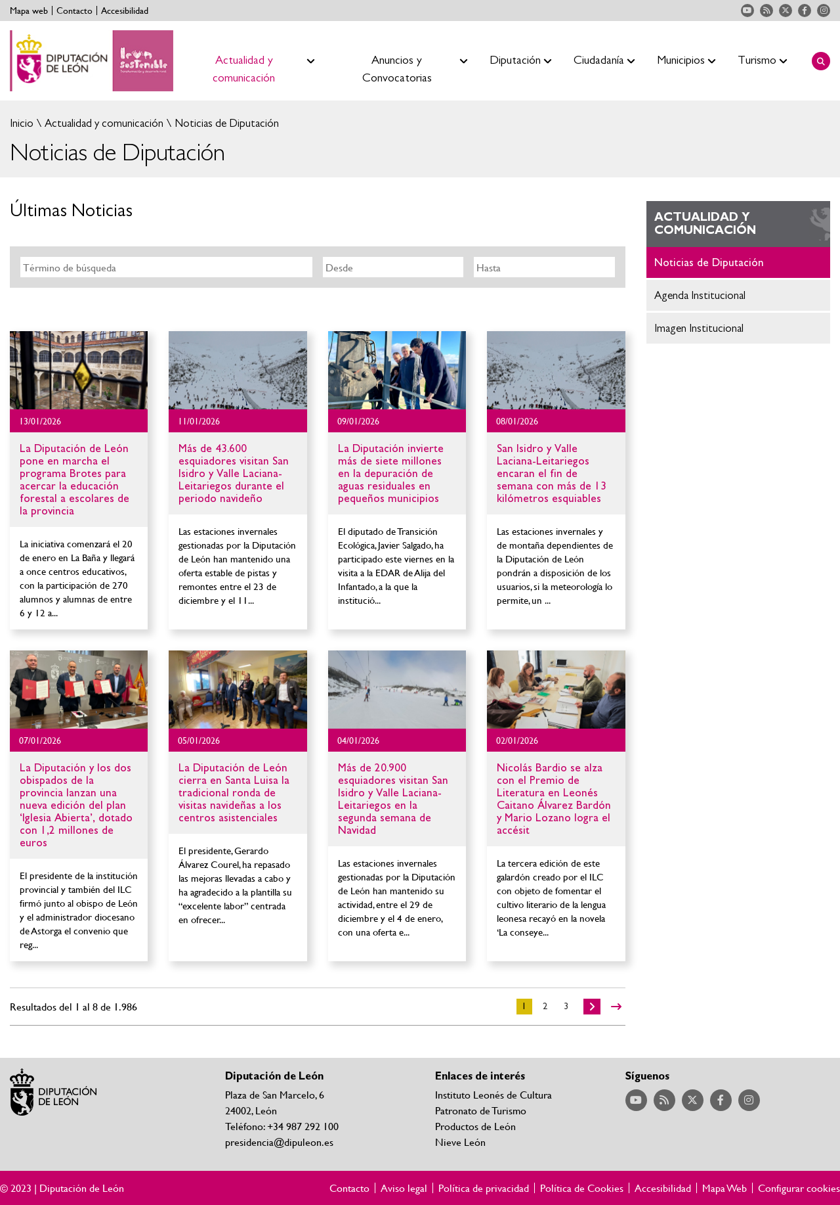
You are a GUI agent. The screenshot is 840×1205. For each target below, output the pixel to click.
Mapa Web (724, 1188)
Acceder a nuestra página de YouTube (747, 10)
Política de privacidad (483, 1188)
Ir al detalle (79, 370)
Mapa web (29, 10)
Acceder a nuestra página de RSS (766, 10)
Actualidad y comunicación (102, 123)
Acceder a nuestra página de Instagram (823, 10)
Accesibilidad (124, 10)
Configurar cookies (799, 1188)
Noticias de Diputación (225, 123)
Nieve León (460, 1141)
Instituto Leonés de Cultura (493, 1094)
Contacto (74, 10)
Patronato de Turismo (480, 1110)
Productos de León (475, 1125)
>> (616, 1006)
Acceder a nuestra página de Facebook (804, 10)
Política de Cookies (581, 1188)
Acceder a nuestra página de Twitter (785, 10)
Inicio (21, 123)
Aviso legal (404, 1188)
